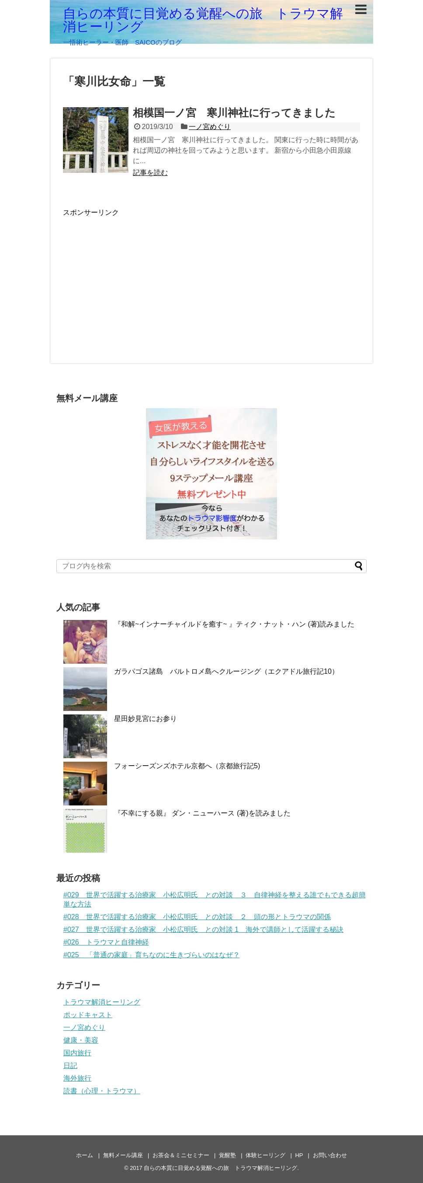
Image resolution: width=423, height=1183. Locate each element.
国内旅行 (77, 1053)
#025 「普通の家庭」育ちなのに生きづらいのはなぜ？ (151, 955)
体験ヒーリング (265, 1155)
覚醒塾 (227, 1155)
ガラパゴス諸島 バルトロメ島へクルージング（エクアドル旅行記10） (226, 671)
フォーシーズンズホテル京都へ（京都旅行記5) (187, 766)
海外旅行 (77, 1078)
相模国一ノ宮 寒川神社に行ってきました (234, 113)
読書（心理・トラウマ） (101, 1091)
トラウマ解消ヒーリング (101, 1002)
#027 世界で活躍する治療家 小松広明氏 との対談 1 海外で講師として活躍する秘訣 (203, 929)
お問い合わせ (330, 1155)
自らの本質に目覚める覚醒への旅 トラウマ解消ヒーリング (203, 20)
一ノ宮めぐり (210, 126)
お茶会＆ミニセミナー (181, 1155)
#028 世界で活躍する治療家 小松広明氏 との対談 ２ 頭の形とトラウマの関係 (197, 916)
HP (299, 1155)
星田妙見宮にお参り (145, 718)
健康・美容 (80, 1040)
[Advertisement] (136, 278)
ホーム (84, 1155)
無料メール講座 (123, 1155)
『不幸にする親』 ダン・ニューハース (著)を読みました (202, 813)
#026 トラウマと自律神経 (106, 942)
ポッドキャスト (87, 1014)
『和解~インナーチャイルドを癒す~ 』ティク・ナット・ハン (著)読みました (234, 624)
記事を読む (150, 172)
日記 (70, 1065)
